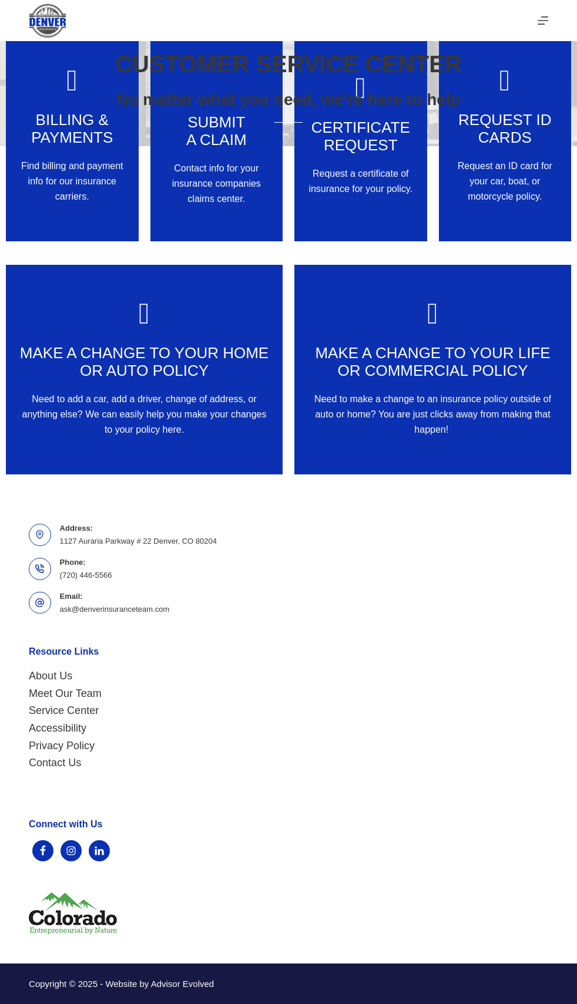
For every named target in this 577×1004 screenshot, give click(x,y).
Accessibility (57, 728)
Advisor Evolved (182, 984)
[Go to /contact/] (505, 136)
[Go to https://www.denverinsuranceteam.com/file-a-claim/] (216, 136)
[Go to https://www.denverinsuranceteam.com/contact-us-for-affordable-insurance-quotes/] (432, 369)
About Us (50, 676)
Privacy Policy (62, 746)
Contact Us (55, 763)
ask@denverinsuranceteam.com (115, 609)
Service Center (64, 710)
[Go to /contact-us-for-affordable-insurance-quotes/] (360, 136)
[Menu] (543, 20)
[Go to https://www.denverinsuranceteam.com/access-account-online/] (72, 136)
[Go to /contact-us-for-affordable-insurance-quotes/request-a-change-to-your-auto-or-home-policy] (144, 369)
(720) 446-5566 (86, 575)
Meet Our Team (65, 693)
